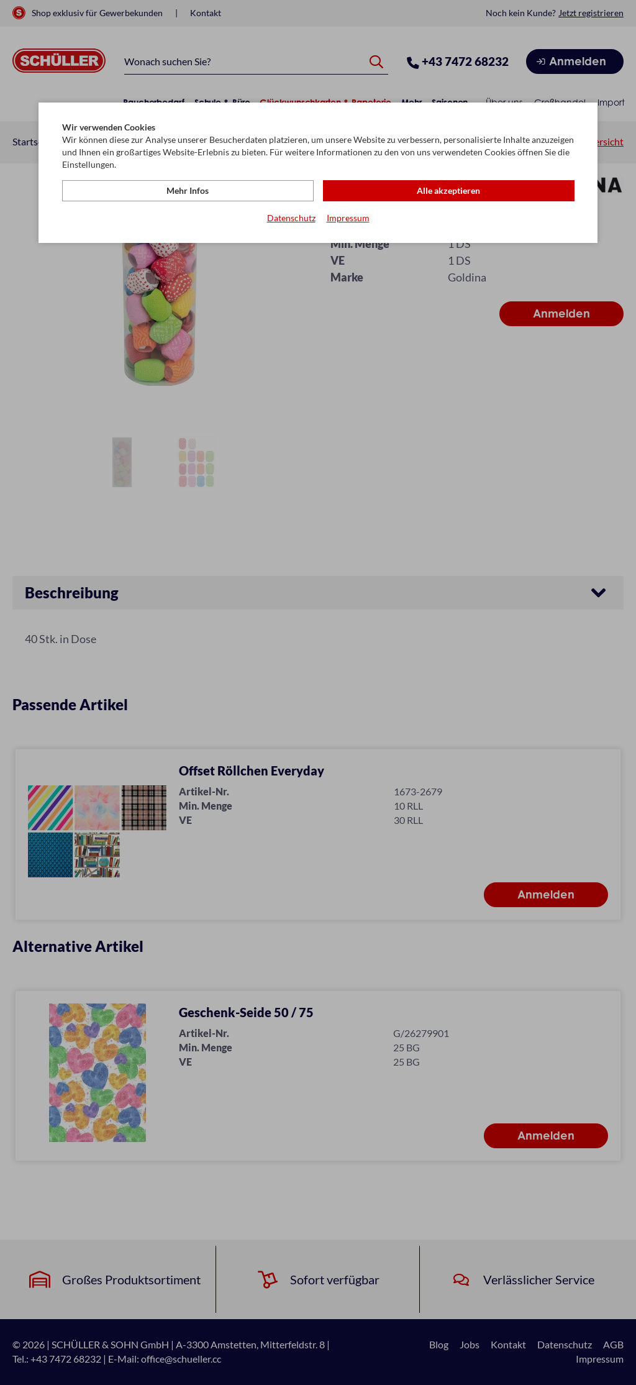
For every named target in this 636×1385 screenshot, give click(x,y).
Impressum (348, 218)
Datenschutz (291, 218)
